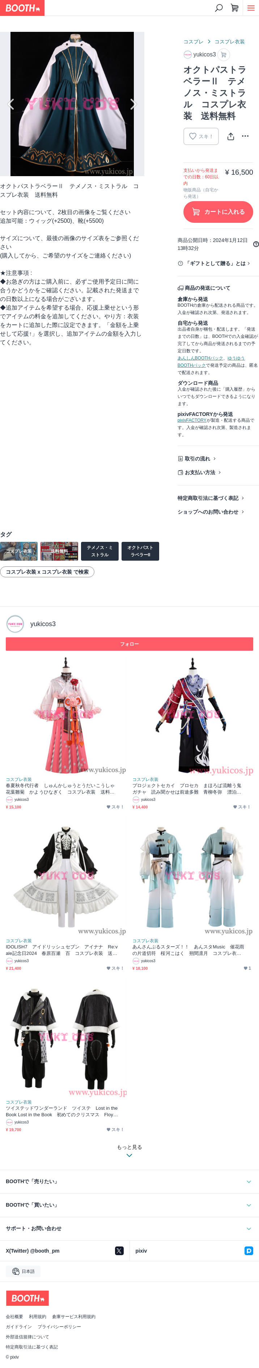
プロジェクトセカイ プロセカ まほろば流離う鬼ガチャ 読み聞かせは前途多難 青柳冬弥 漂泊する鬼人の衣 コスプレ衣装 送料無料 (186, 789)
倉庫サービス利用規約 (73, 1316)
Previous (11, 104)
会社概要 (14, 1316)
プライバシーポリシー (59, 1327)
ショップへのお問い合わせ (208, 512)
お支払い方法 (200, 472)
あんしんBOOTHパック (200, 358)
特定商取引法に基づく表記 (208, 498)
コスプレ (193, 41)
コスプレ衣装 (230, 41)
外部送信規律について (27, 1337)
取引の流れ (197, 459)
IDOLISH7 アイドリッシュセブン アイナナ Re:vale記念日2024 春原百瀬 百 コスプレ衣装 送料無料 (62, 950)
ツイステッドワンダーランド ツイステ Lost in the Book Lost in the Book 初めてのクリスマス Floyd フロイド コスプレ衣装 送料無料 (62, 1111)
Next (132, 104)
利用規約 (37, 1316)
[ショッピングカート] (235, 8)
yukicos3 (43, 624)
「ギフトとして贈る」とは (215, 263)
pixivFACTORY (192, 420)
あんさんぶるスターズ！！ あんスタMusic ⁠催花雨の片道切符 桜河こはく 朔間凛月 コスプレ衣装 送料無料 (188, 950)
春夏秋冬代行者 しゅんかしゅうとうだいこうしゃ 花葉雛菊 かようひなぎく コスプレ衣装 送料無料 (62, 789)
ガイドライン (19, 1327)
